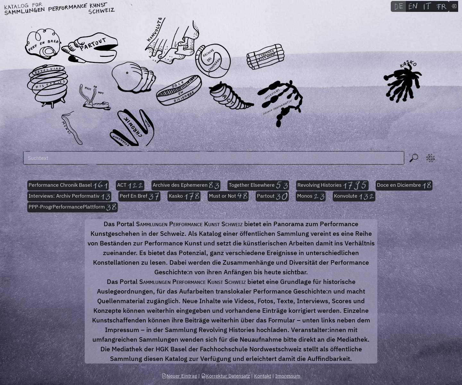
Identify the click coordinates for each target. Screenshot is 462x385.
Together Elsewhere (258, 185)
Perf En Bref (139, 196)
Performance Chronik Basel (68, 185)
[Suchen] (213, 158)
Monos (310, 196)
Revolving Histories (332, 185)
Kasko (184, 196)
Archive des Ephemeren (186, 185)
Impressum (287, 376)
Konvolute (354, 196)
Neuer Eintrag (179, 376)
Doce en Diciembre (404, 185)
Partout (272, 196)
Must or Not (228, 196)
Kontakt (262, 376)
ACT (130, 185)
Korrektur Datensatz (225, 376)
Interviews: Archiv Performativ (69, 196)
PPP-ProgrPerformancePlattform (72, 207)
